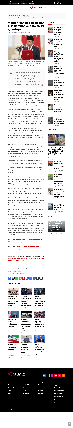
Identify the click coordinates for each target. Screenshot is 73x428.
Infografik (41, 390)
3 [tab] (56, 234)
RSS (54, 402)
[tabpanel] (56, 226)
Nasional (40, 393)
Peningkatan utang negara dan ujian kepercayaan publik (57, 43)
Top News (23, 1)
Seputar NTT (27, 382)
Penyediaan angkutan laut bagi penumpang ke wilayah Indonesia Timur (56, 223)
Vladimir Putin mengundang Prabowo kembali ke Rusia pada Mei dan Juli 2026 (13, 301)
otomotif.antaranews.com (27, 3)
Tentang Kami (31, 1)
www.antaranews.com (42, 1)
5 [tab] (61, 234)
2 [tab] (54, 234)
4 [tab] (59, 234)
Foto (50, 217)
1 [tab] (51, 234)
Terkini (10, 1)
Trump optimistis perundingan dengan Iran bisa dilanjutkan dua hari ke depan (39, 301)
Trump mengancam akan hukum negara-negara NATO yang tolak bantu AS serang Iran (39, 349)
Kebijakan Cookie (58, 390)
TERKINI (51, 22)
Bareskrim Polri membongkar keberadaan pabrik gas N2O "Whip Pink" (58, 31)
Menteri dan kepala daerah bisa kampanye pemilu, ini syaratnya (28, 17)
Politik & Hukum (21, 15)
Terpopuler (16, 1)
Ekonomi (25, 388)
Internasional (42, 388)
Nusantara (26, 393)
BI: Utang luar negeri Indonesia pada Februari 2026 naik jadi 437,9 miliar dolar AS (56, 151)
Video (9, 393)
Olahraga (40, 382)
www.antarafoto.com (14, 3)
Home (12, 15)
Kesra (24, 390)
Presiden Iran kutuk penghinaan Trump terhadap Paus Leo (13, 323)
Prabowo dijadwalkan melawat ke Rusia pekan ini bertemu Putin (39, 323)
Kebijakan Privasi (58, 388)
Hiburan (40, 385)
